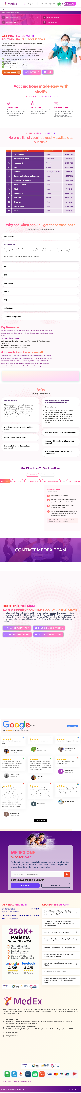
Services (8, 12)
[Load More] (40, 823)
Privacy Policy (7, 1082)
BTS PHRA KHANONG (51, 481)
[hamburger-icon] (4, 9)
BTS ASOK (17, 481)
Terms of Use (18, 1082)
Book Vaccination (10, 17)
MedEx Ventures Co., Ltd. (16, 1090)
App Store (25, 886)
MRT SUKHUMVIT (32, 481)
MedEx (3, 12)
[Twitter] (72, 1090)
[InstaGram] (75, 1090)
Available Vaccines (51, 17)
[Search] (67, 875)
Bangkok (33, 475)
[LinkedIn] (78, 1090)
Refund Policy (27, 1082)
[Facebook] (69, 1090)
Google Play (55, 886)
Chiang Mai (47, 475)
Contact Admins (50, 22)
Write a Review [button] (72, 726)
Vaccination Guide (10, 22)
